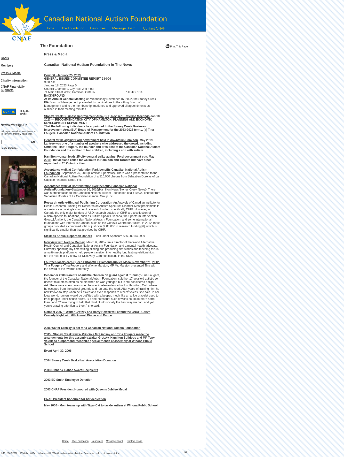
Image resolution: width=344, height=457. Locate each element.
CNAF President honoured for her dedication (75, 399)
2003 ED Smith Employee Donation (68, 379)
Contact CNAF (134, 441)
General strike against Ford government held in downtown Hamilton (91, 140)
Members (7, 65)
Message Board (114, 441)
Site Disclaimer (9, 453)
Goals (5, 58)
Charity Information (14, 80)
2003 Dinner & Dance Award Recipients (71, 370)
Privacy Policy (27, 453)
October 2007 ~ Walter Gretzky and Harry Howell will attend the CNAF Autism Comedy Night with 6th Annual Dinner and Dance (97, 313)
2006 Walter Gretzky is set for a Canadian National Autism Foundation (92, 328)
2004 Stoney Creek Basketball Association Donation (80, 360)
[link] (85, 116)
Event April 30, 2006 (58, 350)
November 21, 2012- (146, 262)
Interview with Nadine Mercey (64, 242)
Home (65, 441)
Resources (97, 441)
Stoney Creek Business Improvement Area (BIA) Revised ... (85, 116)
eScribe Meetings (138, 116)
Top (185, 451)
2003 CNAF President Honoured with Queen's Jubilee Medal (85, 389)
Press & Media (11, 73)
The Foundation (80, 441)
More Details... (9, 147)
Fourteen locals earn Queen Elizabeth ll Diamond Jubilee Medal (88, 262)
